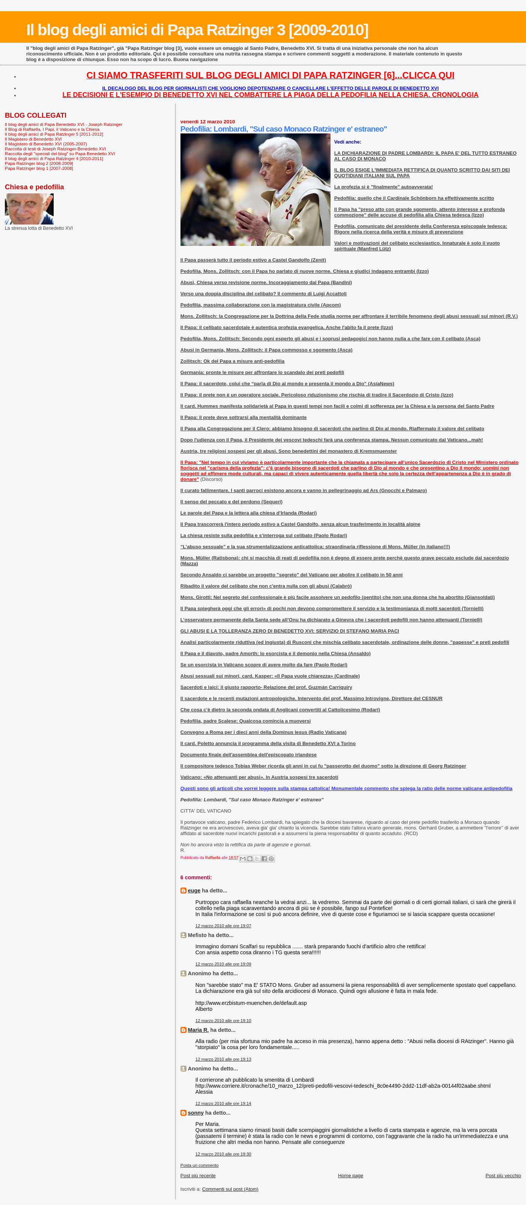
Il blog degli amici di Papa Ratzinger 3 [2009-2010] (197, 30)
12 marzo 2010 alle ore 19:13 (223, 1059)
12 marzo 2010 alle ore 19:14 (223, 1103)
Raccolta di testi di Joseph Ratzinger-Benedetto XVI (55, 148)
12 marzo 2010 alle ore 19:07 (223, 926)
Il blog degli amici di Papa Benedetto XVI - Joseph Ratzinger (63, 124)
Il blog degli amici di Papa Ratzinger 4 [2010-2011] (54, 158)
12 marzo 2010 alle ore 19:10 (223, 1020)
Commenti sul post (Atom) (230, 1189)
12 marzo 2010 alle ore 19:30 (223, 1154)
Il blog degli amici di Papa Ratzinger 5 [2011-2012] (54, 134)
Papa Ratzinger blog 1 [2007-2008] (39, 168)
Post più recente (198, 1175)
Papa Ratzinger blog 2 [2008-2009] (39, 163)
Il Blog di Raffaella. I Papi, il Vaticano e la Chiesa (52, 129)
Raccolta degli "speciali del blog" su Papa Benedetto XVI (60, 153)
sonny (196, 1113)
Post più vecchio (503, 1175)
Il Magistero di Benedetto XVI (33, 138)
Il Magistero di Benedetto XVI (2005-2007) (46, 143)
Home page (350, 1175)
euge (194, 891)
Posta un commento (199, 1165)
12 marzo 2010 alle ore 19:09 (223, 964)
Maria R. (198, 1030)
